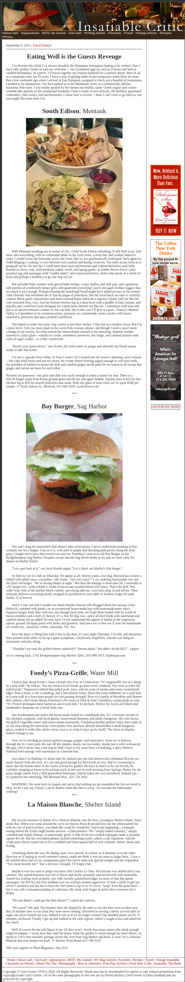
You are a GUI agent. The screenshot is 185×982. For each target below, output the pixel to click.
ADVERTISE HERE (165, 406)
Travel (129, 33)
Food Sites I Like (140, 963)
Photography (67, 963)
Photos (8, 37)
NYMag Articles (95, 33)
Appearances (30, 33)
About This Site (46, 963)
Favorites (115, 33)
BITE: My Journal (54, 33)
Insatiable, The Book (167, 963)
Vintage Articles (147, 33)
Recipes (166, 33)
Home (11, 960)
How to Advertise (89, 963)
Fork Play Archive (115, 963)
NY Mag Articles (105, 960)
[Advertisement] (165, 102)
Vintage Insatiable (168, 960)
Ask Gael (75, 33)
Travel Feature (42, 45)
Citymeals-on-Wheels (19, 963)
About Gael (10, 33)
